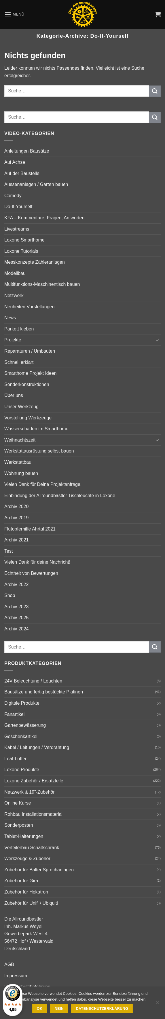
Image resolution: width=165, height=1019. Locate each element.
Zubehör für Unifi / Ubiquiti (31, 903)
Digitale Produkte (21, 703)
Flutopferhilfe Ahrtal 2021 (30, 528)
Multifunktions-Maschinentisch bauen (42, 284)
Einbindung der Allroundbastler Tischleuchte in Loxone (59, 495)
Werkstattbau (17, 462)
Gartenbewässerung (25, 725)
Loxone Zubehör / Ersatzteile (33, 780)
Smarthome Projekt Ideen (30, 373)
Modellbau (15, 273)
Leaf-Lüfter (15, 758)
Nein (59, 1009)
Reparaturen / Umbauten (29, 351)
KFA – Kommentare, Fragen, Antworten (44, 217)
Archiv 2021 (16, 539)
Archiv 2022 (16, 584)
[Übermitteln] (155, 91)
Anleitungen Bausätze (26, 151)
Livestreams (16, 229)
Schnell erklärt (18, 362)
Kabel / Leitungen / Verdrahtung (36, 747)
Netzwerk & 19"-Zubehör (29, 792)
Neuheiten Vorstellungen (29, 306)
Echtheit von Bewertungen (31, 573)
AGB (9, 964)
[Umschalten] (157, 340)
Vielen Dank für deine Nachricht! (37, 562)
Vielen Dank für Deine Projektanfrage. (42, 484)
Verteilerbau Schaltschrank (31, 847)
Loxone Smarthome (24, 239)
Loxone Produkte (21, 769)
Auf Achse (14, 162)
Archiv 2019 (16, 517)
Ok (40, 1009)
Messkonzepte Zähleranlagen (34, 262)
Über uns (13, 395)
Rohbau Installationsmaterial (33, 814)
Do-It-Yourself (18, 206)
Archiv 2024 (16, 628)
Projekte (12, 339)
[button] (14, 14)
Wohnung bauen (21, 473)
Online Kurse (17, 803)
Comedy (13, 195)
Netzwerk (14, 295)
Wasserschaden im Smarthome (36, 428)
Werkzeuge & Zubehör (27, 858)
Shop (9, 595)
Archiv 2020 (16, 506)
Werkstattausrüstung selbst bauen (39, 450)
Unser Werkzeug (21, 406)
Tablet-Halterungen (23, 836)
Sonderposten (18, 825)
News (10, 317)
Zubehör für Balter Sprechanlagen (39, 869)
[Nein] (157, 1004)
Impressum (15, 975)
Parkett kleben (19, 328)
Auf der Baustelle (21, 173)
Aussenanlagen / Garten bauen (36, 184)
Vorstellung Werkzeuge (28, 417)
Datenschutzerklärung (102, 1009)
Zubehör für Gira (21, 880)
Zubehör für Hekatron (26, 891)
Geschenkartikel (20, 736)
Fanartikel (14, 714)
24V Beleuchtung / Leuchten (33, 680)
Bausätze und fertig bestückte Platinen (43, 691)
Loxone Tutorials (21, 251)
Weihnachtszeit (19, 440)
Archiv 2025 (16, 617)
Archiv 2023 (16, 606)
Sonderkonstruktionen (26, 384)
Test (8, 551)
